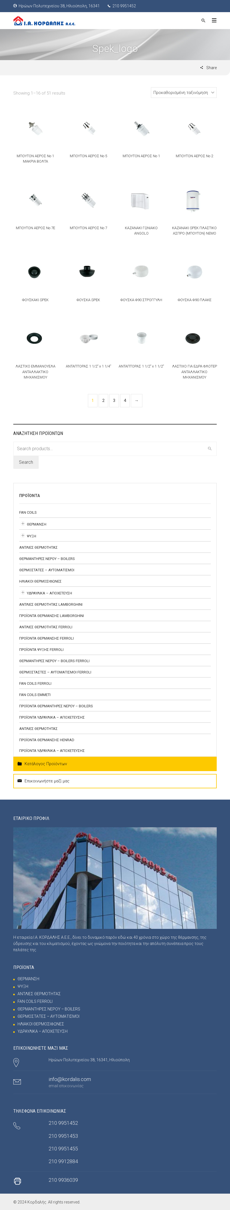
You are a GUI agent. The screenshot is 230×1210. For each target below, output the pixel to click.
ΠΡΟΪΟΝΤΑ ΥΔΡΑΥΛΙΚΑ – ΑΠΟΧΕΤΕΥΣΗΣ (52, 717)
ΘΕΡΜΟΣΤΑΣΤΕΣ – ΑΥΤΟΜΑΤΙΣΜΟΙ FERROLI (55, 672)
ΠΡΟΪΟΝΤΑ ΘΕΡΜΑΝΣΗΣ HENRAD (46, 740)
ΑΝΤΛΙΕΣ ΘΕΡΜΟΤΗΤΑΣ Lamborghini (51, 604)
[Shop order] (184, 92)
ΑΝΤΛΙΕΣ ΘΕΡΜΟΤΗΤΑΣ (38, 547)
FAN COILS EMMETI (35, 695)
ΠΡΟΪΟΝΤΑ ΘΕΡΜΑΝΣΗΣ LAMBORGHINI (51, 616)
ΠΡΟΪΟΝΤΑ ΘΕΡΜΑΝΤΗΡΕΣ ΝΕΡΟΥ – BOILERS (56, 706)
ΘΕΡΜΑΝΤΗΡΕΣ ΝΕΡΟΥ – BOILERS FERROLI (54, 661)
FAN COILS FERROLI (35, 683)
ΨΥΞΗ (31, 536)
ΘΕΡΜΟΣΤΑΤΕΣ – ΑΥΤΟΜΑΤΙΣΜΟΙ (46, 570)
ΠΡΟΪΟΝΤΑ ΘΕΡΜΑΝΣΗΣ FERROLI (46, 638)
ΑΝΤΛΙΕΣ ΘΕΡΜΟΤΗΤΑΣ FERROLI (45, 627)
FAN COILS (28, 512)
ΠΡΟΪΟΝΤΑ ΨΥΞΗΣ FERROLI (41, 649)
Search (26, 462)
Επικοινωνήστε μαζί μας (44, 781)
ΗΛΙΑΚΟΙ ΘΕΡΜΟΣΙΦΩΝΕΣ (40, 581)
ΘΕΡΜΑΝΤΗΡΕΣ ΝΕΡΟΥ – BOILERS (47, 559)
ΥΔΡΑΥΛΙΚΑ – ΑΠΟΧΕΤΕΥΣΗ (49, 593)
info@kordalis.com (70, 1079)
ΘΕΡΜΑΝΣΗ (36, 524)
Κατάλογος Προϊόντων (42, 764)
